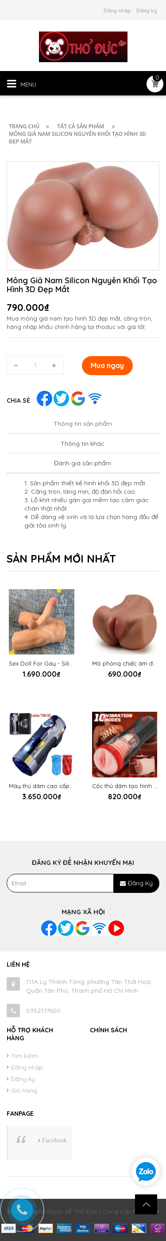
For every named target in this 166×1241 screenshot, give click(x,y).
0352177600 (43, 1011)
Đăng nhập (117, 10)
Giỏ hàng (24, 1090)
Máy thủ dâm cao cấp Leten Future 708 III (66, 785)
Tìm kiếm (24, 1056)
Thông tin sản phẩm (83, 424)
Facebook (54, 1140)
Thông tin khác (82, 444)
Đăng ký (146, 10)
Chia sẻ (18, 400)
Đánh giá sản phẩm (82, 463)
